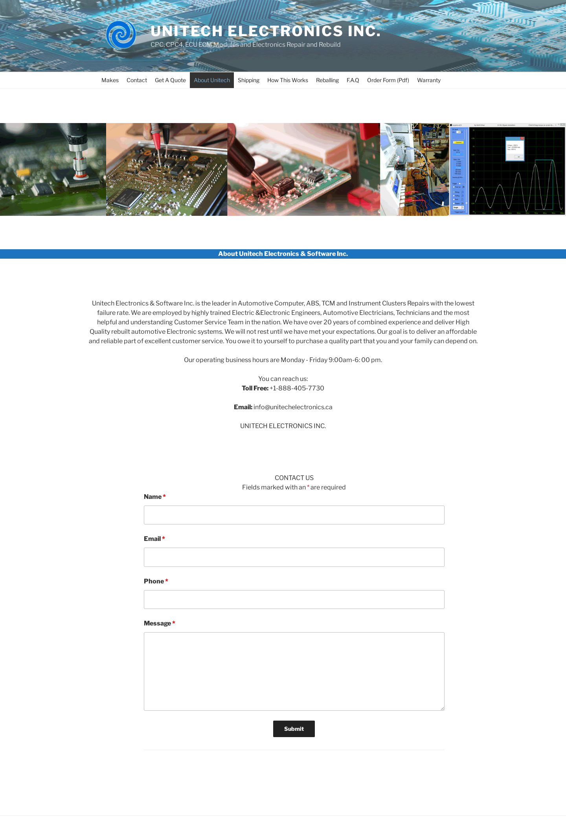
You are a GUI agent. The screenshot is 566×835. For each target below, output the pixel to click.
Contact (137, 80)
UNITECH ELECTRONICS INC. (266, 31)
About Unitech (212, 80)
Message (159, 623)
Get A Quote (170, 80)
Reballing (327, 80)
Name (155, 496)
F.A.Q (353, 80)
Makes (110, 80)
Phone (156, 581)
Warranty (429, 80)
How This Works (287, 80)
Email (154, 539)
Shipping (248, 80)
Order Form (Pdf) (388, 80)
